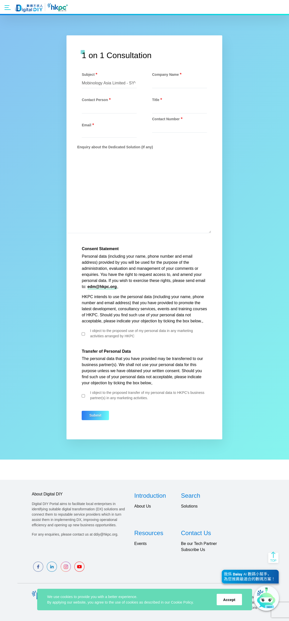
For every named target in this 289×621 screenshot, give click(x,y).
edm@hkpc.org (102, 286)
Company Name (165, 75)
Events (140, 543)
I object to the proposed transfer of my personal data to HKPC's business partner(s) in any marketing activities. (147, 395)
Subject (88, 75)
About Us (142, 506)
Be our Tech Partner (199, 543)
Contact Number (166, 119)
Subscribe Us (193, 549)
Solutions (189, 506)
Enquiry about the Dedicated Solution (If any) (115, 147)
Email (86, 125)
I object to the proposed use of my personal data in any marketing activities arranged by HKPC (141, 333)
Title (155, 100)
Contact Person (95, 100)
